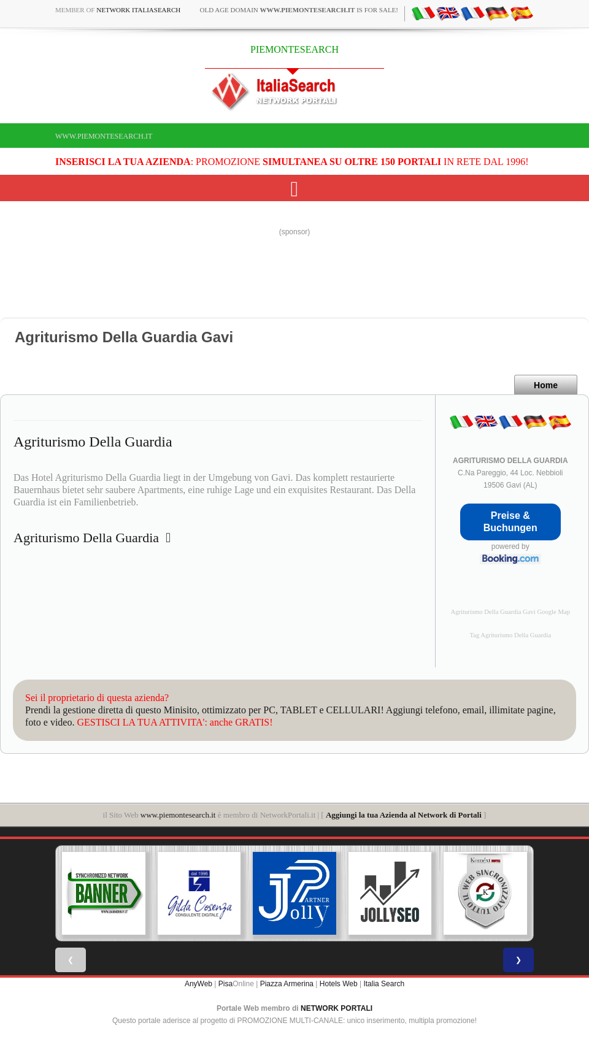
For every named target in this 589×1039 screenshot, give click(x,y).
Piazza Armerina (287, 984)
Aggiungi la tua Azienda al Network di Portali (404, 814)
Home (546, 385)
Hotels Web (339, 984)
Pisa (225, 984)
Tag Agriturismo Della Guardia (510, 635)
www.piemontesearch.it (103, 136)
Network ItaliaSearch (138, 9)
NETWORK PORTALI (336, 1008)
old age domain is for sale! (298, 9)
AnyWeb (198, 984)
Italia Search (383, 984)
